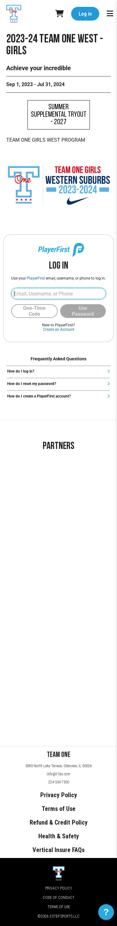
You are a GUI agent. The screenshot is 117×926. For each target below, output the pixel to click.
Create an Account (58, 329)
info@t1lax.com (58, 774)
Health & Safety (58, 836)
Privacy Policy (58, 795)
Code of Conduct (59, 897)
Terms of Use (59, 809)
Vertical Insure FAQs (58, 850)
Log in (85, 14)
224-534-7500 (58, 782)
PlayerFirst (36, 278)
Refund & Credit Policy (59, 822)
